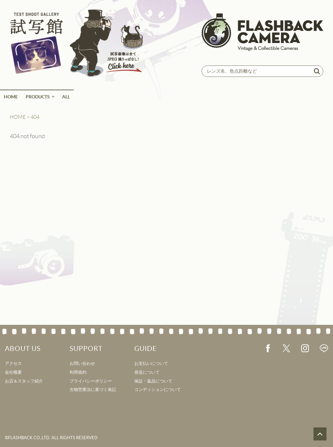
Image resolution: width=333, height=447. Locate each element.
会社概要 (13, 372)
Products (38, 96)
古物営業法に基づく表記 (93, 389)
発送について (147, 372)
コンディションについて (157, 389)
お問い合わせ (82, 363)
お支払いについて (151, 363)
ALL (66, 96)
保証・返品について (153, 381)
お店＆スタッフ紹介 (24, 381)
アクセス (13, 363)
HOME (11, 96)
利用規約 (78, 372)
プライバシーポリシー (91, 381)
